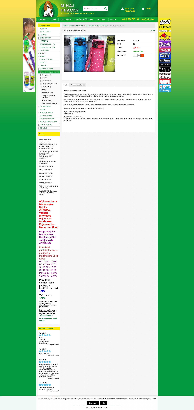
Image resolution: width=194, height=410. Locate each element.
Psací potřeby (46, 81)
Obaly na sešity (47, 75)
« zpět (153, 30)
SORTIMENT (101, 19)
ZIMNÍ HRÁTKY (45, 38)
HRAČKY (43, 35)
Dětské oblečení (45, 106)
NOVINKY (43, 29)
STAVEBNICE (44, 50)
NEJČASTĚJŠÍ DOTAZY (84, 19)
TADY (42, 297)
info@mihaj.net (148, 19)
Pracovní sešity (47, 100)
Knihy (44, 90)
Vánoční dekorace (46, 116)
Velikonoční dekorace (47, 119)
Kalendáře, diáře (47, 93)
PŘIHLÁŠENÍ (129, 9)
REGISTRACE (130, 11)
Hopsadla (43, 66)
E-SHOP (113, 19)
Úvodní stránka (68, 25)
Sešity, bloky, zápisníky (49, 84)
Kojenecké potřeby (46, 112)
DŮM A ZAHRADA (46, 125)
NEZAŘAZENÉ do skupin (48, 122)
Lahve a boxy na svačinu (98, 25)
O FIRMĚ (53, 19)
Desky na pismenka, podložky (49, 96)
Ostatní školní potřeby (49, 103)
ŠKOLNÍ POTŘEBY (82, 25)
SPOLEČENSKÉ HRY (47, 44)
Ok (104, 403)
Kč (148, 9)
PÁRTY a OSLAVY (46, 59)
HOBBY (42, 56)
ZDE (106, 407)
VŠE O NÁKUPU (45, 315)
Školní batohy (46, 87)
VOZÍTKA (43, 63)
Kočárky (43, 109)
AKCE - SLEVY (45, 32)
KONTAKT (42, 19)
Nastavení (92, 403)
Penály (44, 78)
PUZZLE (43, 53)
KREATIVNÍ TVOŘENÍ (47, 47)
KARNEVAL (44, 41)
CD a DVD (43, 128)
